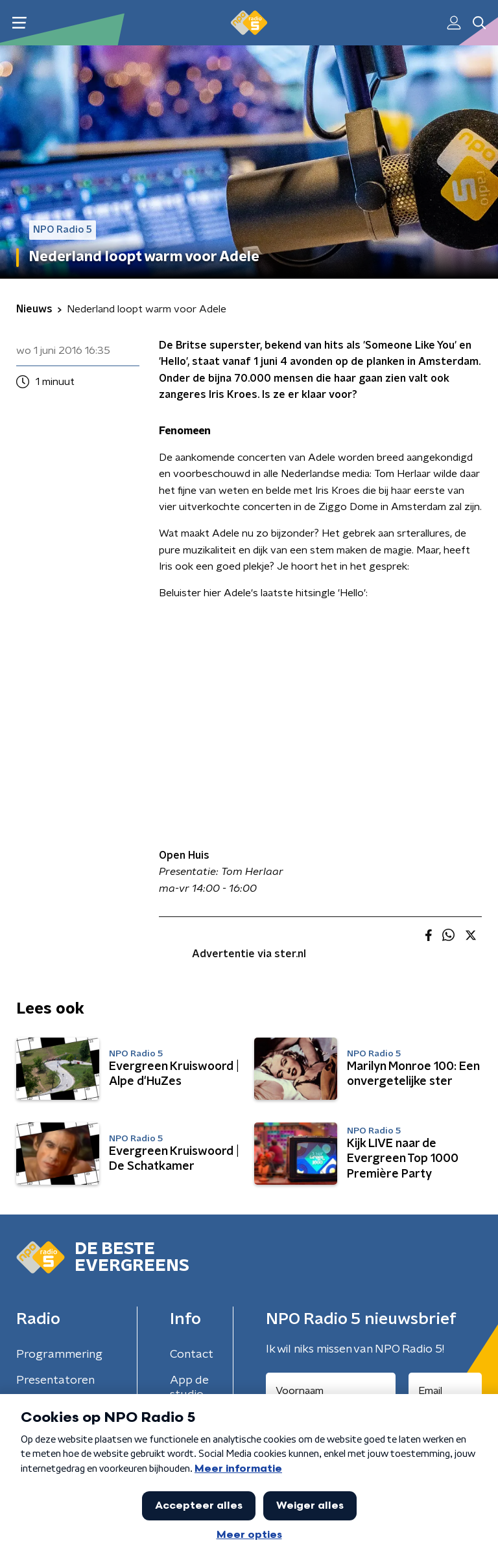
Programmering (59, 1354)
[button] (19, 23)
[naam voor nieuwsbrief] (331, 1391)
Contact (191, 1354)
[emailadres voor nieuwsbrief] (445, 1391)
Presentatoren (55, 1380)
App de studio (189, 1388)
